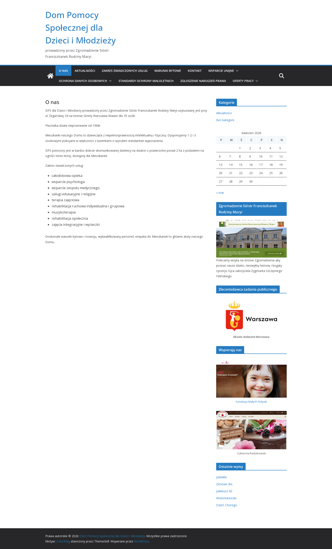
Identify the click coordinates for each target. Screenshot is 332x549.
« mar (220, 193)
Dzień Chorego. (227, 505)
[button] (236, 71)
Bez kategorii (225, 120)
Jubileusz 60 (224, 491)
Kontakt (195, 71)
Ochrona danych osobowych (83, 81)
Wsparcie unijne (221, 71)
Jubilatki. (221, 477)
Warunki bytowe (167, 71)
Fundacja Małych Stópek (251, 401)
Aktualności (85, 71)
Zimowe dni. (224, 484)
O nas (63, 71)
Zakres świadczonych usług (125, 71)
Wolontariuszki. (226, 498)
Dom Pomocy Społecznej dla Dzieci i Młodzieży (80, 27)
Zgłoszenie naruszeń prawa (203, 81)
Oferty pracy (243, 81)
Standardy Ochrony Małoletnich (146, 81)
